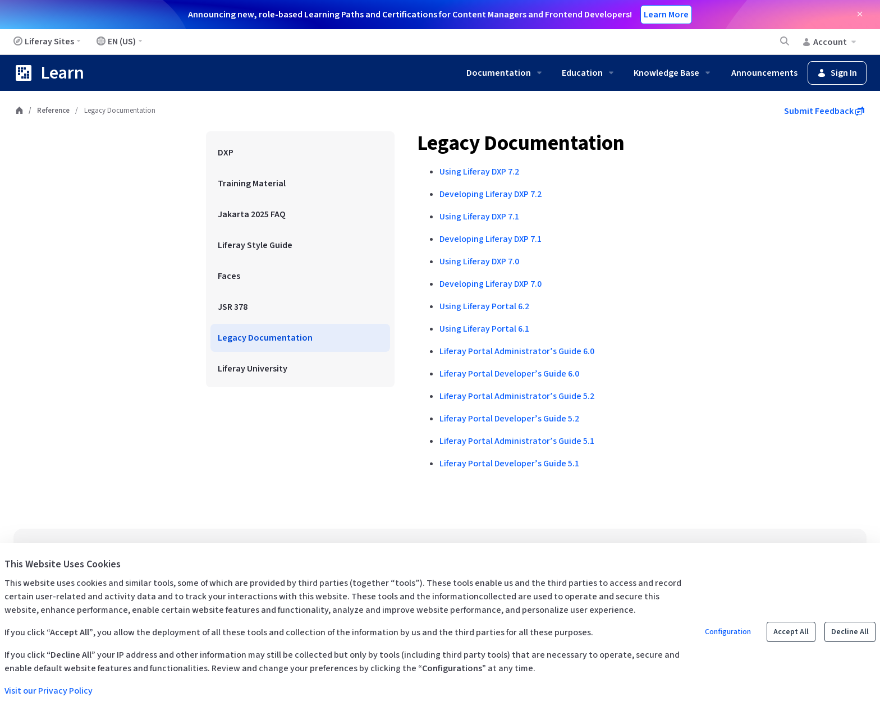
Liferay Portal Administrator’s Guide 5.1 (516, 441)
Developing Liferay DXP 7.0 (490, 284)
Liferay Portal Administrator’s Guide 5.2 (516, 396)
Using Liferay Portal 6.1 (484, 329)
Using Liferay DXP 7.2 (479, 172)
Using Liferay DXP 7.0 (479, 261)
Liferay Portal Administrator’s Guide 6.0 (516, 351)
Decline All (850, 632)
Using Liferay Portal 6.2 (484, 306)
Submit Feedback (824, 111)
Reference (53, 111)
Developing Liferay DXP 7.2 (490, 194)
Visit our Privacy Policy (48, 691)
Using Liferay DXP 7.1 (479, 216)
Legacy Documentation (521, 143)
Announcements (764, 73)
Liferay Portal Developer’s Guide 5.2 (509, 418)
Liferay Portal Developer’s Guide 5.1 (509, 463)
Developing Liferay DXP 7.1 (490, 239)
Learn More (666, 14)
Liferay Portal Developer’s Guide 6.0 (509, 374)
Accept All (791, 632)
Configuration (728, 632)
